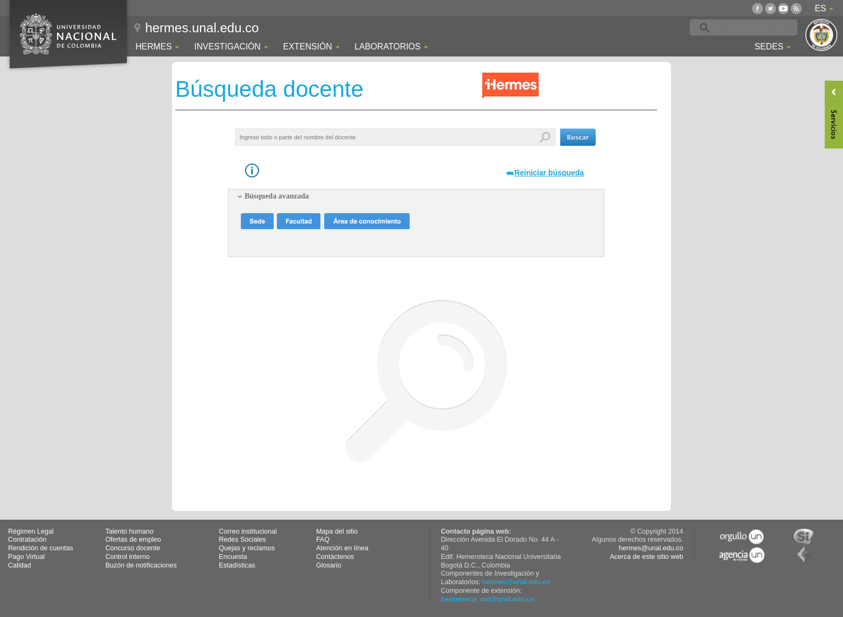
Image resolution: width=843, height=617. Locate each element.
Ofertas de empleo (133, 539)
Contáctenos (335, 557)
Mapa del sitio (337, 531)
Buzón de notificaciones (141, 565)
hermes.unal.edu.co (202, 27)
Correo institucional (248, 531)
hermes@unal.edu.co (516, 582)
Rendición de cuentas (40, 548)
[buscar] (760, 28)
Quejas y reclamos (247, 548)
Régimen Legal (31, 531)
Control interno (127, 557)
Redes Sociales (242, 539)
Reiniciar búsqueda (549, 172)
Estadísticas (237, 565)
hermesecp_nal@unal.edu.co (487, 599)
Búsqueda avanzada (277, 196)
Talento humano (129, 531)
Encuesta (233, 557)
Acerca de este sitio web (646, 557)
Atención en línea (342, 548)
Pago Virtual (26, 557)
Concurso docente (132, 548)
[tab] (416, 196)
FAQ (323, 539)
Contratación (27, 539)
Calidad (19, 565)
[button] (578, 137)
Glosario (328, 565)
